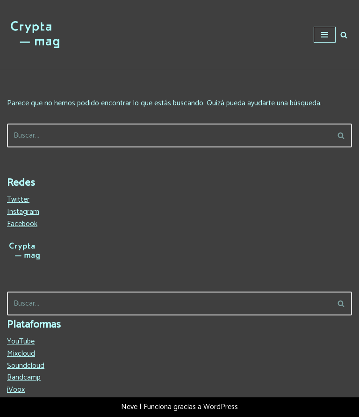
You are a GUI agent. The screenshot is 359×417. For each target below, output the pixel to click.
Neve (129, 407)
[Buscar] (343, 34)
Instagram (23, 211)
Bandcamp (24, 377)
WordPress (220, 407)
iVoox (16, 389)
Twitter (18, 199)
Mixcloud (21, 353)
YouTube (21, 341)
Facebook (22, 224)
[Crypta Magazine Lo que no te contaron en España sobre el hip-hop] (35, 35)
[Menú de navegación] (325, 35)
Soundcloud (25, 365)
